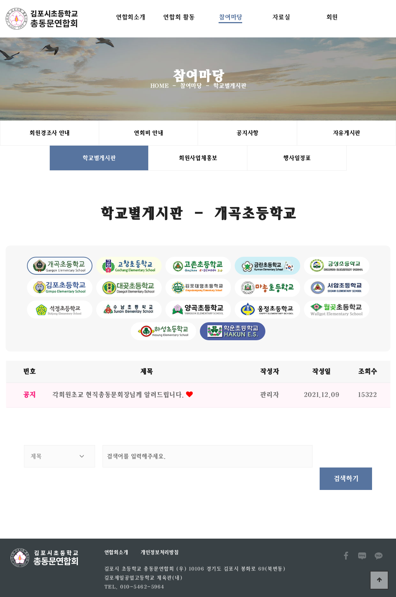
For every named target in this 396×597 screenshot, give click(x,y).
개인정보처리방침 (159, 531)
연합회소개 (130, 17)
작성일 (321, 373)
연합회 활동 (178, 17)
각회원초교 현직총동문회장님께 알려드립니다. (119, 396)
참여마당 (230, 17)
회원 (332, 17)
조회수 (367, 373)
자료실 (281, 17)
